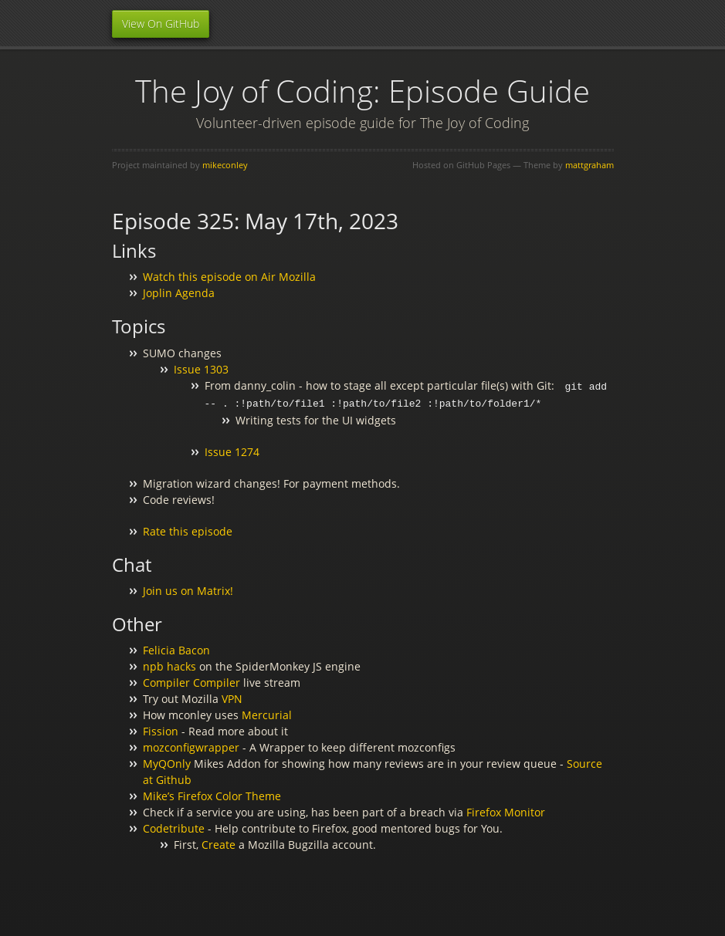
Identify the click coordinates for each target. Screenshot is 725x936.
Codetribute (174, 826)
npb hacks (169, 664)
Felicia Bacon (176, 648)
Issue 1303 (201, 369)
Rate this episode (187, 529)
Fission (160, 729)
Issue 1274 (232, 450)
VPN (232, 697)
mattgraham (589, 165)
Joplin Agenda (179, 293)
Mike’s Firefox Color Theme (212, 794)
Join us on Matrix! (188, 589)
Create (218, 843)
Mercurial (267, 713)
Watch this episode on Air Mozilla (229, 276)
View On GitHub (160, 23)
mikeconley (225, 165)
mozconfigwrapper (191, 745)
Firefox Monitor (505, 810)
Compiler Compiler (191, 681)
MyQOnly (167, 762)
